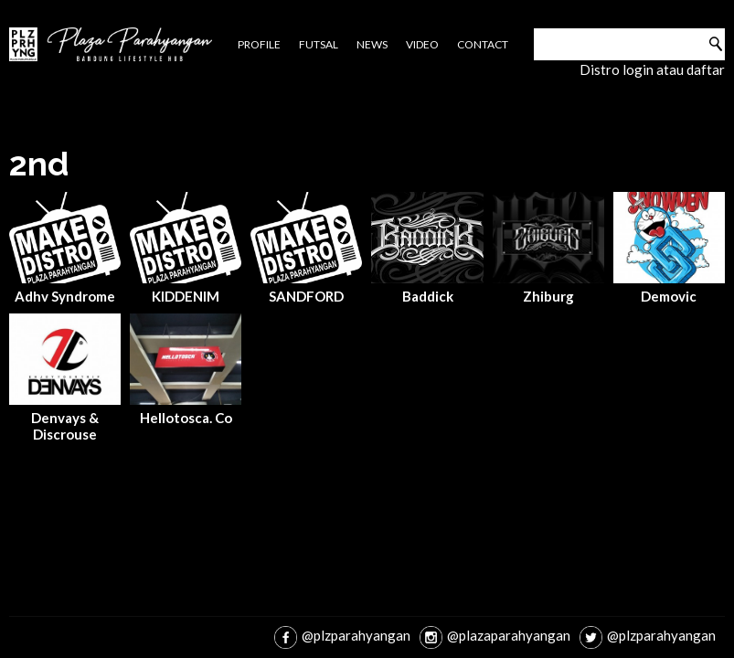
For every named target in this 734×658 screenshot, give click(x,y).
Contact (482, 44)
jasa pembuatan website (56, 543)
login (638, 69)
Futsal (318, 44)
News (372, 44)
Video (422, 44)
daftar (705, 69)
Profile (259, 44)
